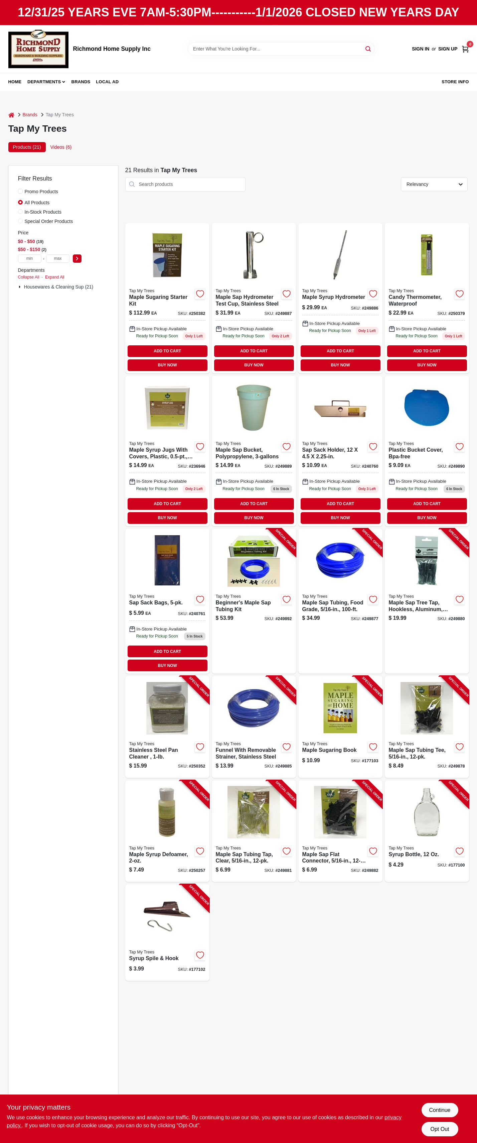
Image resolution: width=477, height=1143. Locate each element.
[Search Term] (281, 48)
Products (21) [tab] (27, 147)
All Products (37, 202)
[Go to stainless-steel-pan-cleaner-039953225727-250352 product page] (167, 727)
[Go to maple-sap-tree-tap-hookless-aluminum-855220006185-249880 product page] (427, 601)
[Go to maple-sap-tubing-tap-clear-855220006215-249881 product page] (254, 831)
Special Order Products (49, 221)
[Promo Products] (20, 191)
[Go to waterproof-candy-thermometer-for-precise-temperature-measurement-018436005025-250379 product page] (427, 298)
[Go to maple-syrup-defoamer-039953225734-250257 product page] (167, 831)
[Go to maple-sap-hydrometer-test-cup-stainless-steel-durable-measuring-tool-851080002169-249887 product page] (254, 298)
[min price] (29, 258)
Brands (81, 81)
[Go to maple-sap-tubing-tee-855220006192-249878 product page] (427, 727)
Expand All (54, 277)
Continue (439, 1110)
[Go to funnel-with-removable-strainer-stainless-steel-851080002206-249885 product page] (254, 727)
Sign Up (448, 48)
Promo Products (41, 191)
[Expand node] (20, 286)
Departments (44, 81)
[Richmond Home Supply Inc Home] (38, 49)
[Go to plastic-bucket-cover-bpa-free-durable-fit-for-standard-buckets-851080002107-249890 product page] (427, 451)
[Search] (368, 48)
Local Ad (107, 81)
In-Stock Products (43, 212)
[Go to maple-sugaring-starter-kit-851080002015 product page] (167, 298)
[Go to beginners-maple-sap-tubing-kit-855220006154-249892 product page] (254, 601)
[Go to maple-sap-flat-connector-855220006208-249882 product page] (340, 831)
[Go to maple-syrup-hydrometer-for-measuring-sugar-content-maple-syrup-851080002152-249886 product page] (340, 298)
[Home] (11, 114)
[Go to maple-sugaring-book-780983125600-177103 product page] (340, 727)
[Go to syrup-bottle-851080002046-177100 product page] (427, 831)
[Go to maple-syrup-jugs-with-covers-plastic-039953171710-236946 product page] (167, 451)
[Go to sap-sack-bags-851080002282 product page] (167, 601)
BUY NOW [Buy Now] (167, 365)
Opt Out (439, 1129)
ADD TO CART (167, 351)
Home (15, 81)
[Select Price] (77, 258)
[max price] (57, 258)
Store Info (455, 81)
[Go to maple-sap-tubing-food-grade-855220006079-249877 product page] (340, 601)
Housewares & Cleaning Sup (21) (59, 287)
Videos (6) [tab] (61, 147)
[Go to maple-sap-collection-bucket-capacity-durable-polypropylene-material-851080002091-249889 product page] (254, 451)
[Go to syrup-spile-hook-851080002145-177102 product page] (167, 932)
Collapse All (28, 277)
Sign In (420, 48)
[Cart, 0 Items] (465, 48)
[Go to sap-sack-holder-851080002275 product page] (340, 451)
